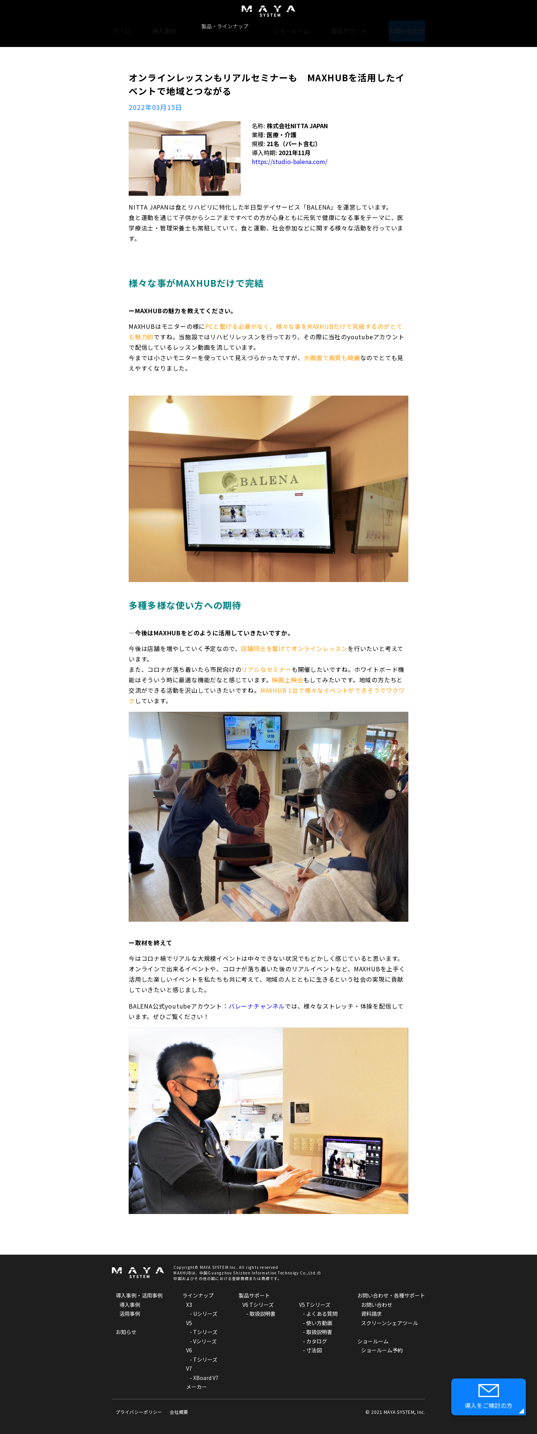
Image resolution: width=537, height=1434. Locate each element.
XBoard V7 (206, 1377)
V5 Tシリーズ (314, 1304)
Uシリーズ (205, 1313)
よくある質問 (321, 1313)
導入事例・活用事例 (139, 1295)
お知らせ (126, 1332)
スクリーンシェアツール (389, 1323)
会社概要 (179, 1412)
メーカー (196, 1386)
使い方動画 (319, 1323)
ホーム (123, 26)
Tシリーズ (205, 1332)
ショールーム (291, 26)
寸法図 (314, 1350)
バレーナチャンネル (257, 1005)
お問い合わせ (405, 26)
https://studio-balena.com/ (289, 161)
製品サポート (348, 26)
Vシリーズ (205, 1341)
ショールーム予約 (382, 1350)
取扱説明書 (262, 1313)
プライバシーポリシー (139, 1412)
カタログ (316, 1341)
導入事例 (167, 26)
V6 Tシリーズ (258, 1304)
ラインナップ (198, 1295)
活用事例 (129, 1313)
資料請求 (371, 1313)
